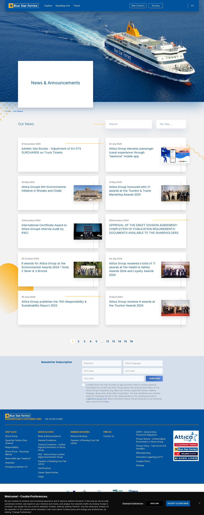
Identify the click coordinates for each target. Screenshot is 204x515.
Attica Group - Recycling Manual (17, 452)
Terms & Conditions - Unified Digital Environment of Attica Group (51, 447)
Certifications (44, 468)
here (106, 401)
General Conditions (47, 440)
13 (113, 341)
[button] (171, 124)
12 (107, 341)
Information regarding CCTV (149, 457)
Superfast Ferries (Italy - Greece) (16, 441)
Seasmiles (10, 462)
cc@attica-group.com (96, 399)
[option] (102, 51)
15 (125, 341)
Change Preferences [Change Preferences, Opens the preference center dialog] (132, 508)
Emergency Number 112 (16, 467)
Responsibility (11, 447)
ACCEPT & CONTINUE (178, 508)
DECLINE (154, 508)
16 (131, 341)
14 (119, 341)
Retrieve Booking (79, 436)
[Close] (199, 508)
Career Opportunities (48, 472)
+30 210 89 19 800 (54, 419)
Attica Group (11, 436)
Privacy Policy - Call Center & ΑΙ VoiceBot (151, 447)
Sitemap (140, 465)
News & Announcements (49, 436)
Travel (76, 5)
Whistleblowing (143, 453)
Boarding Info (63, 5)
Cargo (41, 476)
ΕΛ (192, 5)
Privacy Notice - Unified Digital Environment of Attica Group (150, 440)
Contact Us (108, 436)
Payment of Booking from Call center (52, 462)
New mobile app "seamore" (18, 458)
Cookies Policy (143, 461)
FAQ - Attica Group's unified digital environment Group (51, 455)
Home (8, 111)
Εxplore (48, 5)
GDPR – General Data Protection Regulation (146, 433)
